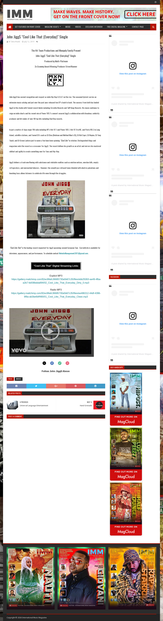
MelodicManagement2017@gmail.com (73, 253)
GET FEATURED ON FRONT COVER (27, 26)
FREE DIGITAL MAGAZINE (116, 26)
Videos (78, 26)
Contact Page (138, 26)
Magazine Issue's (52, 26)
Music (67, 26)
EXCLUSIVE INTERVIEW (93, 26)
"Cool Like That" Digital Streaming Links (56, 266)
